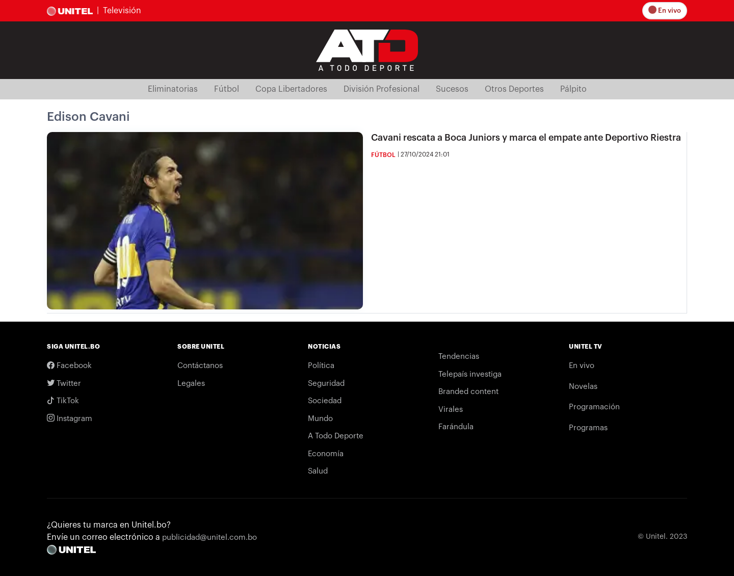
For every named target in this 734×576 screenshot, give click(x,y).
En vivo (666, 10)
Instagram (69, 419)
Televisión (122, 11)
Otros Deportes (514, 89)
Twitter (64, 383)
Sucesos (452, 89)
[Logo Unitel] (367, 49)
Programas (588, 428)
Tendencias (458, 356)
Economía (326, 454)
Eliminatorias (173, 89)
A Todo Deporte (335, 436)
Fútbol (226, 89)
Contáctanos (200, 366)
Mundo (320, 419)
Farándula (456, 427)
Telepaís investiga (470, 374)
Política (321, 366)
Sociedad (325, 401)
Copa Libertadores (291, 89)
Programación (594, 407)
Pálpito (573, 89)
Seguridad (326, 383)
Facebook (69, 366)
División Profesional (382, 89)
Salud (318, 471)
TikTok (63, 401)
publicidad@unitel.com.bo (209, 537)
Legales (191, 383)
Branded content (468, 392)
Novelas (583, 386)
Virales (450, 409)
